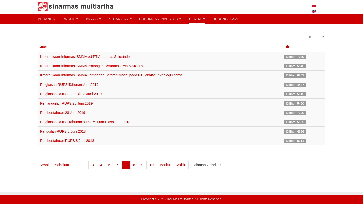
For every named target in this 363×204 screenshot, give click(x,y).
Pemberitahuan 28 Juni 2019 (62, 113)
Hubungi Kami (225, 19)
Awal (45, 165)
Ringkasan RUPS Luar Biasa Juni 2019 (71, 94)
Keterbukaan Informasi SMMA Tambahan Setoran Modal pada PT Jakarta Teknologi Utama (111, 75)
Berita (197, 19)
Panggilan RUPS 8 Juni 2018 (63, 131)
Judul (44, 47)
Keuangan (120, 19)
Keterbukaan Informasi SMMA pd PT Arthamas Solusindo (85, 57)
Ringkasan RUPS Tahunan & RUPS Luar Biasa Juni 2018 (85, 122)
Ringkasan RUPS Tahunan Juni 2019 (69, 85)
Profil (71, 19)
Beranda (46, 19)
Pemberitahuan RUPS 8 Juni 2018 (67, 141)
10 (152, 165)
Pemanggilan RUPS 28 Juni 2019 (66, 103)
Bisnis (93, 19)
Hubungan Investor (160, 19)
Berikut (165, 165)
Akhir (181, 165)
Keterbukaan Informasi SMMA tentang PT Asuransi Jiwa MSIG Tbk (92, 66)
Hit (286, 47)
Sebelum (62, 165)
